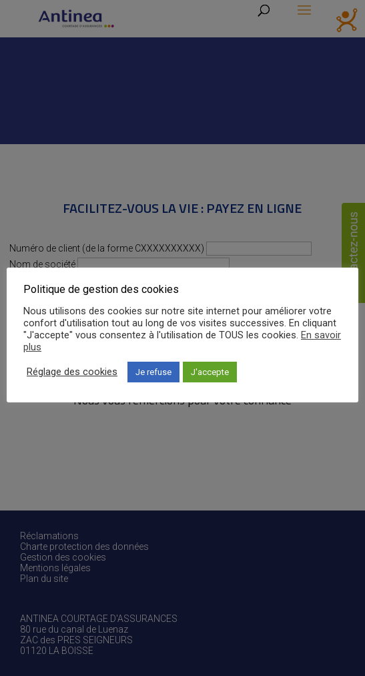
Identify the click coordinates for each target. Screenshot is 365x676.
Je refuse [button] (153, 372)
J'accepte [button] (210, 372)
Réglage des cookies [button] (72, 372)
